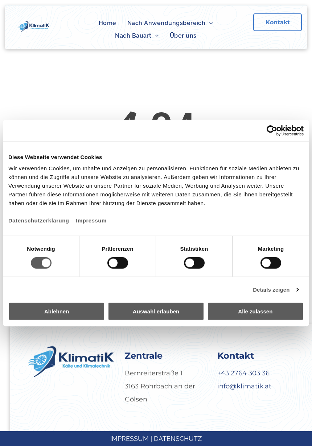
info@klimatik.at (244, 386)
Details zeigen (271, 289)
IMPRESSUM (129, 438)
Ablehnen (56, 311)
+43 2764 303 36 (243, 373)
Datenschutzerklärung (38, 220)
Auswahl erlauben (156, 311)
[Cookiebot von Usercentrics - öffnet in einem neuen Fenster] (272, 130)
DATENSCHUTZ (178, 438)
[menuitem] (107, 23)
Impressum (91, 220)
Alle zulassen (255, 311)
